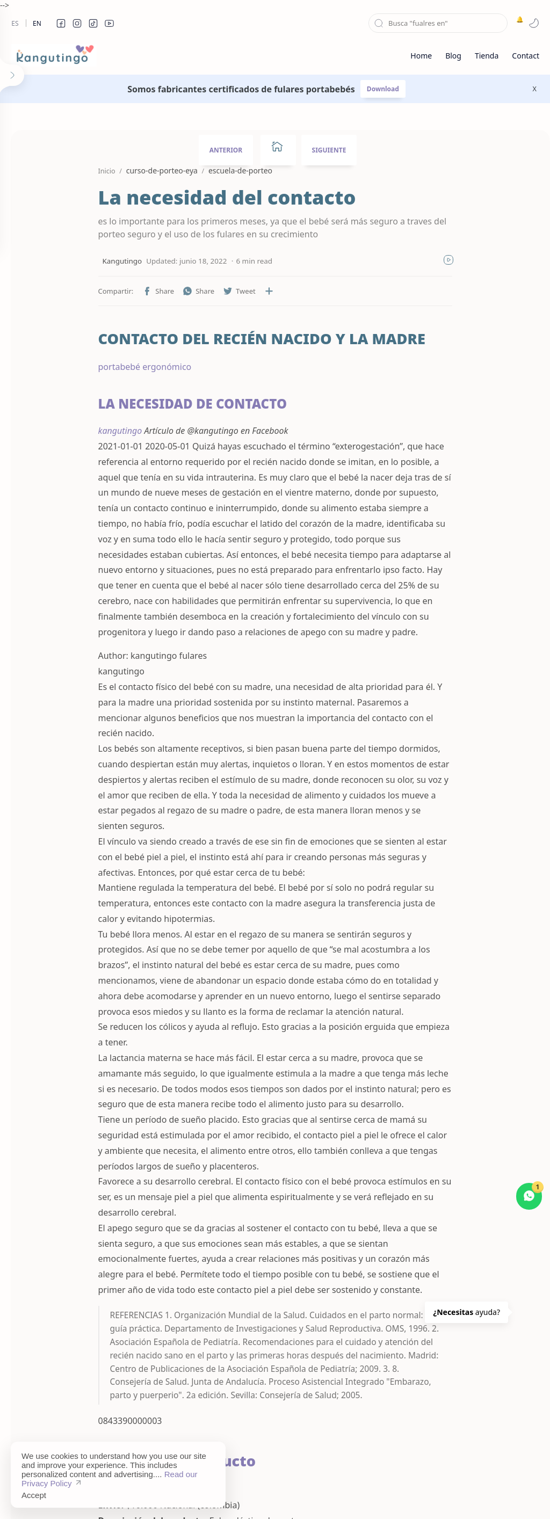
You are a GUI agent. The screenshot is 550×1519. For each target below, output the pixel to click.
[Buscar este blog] (438, 23)
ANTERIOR (226, 150)
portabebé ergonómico (112, 367)
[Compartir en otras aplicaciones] (236, 291)
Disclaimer (276, 1494)
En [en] (37, 23)
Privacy (319, 1494)
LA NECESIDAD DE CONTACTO (160, 403)
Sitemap (232, 1494)
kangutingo (88, 431)
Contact (357, 1494)
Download (383, 88)
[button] (61, 23)
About (393, 1494)
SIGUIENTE (329, 150)
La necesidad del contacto (194, 197)
